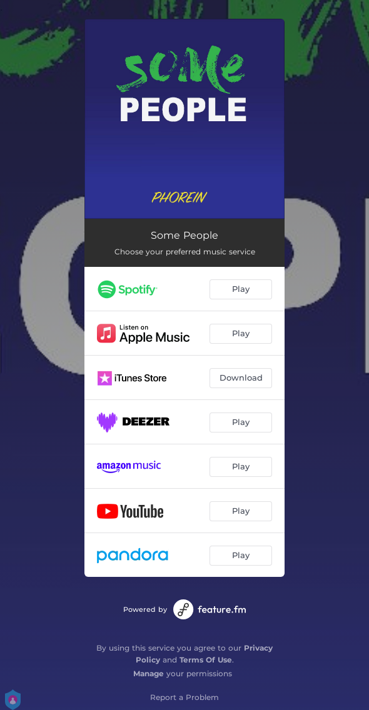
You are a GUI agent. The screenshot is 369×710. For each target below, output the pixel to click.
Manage (148, 673)
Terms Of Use (205, 659)
